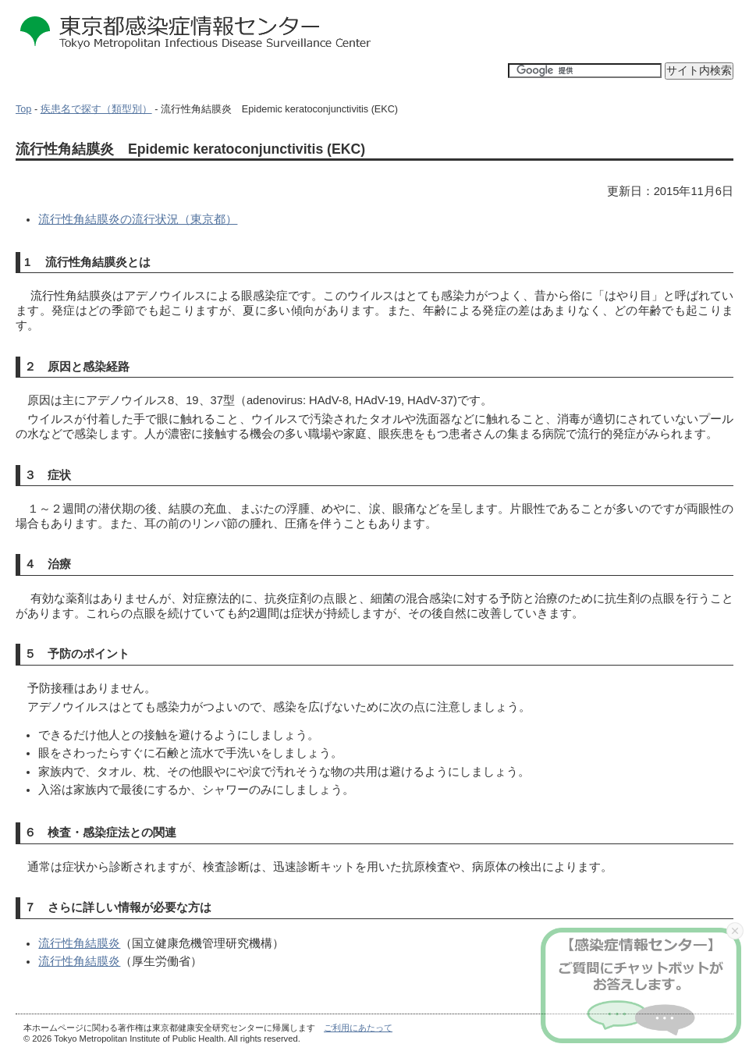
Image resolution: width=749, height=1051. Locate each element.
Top (23, 109)
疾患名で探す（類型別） (96, 109)
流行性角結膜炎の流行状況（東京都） (137, 219)
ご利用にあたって (358, 1027)
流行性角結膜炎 (79, 943)
